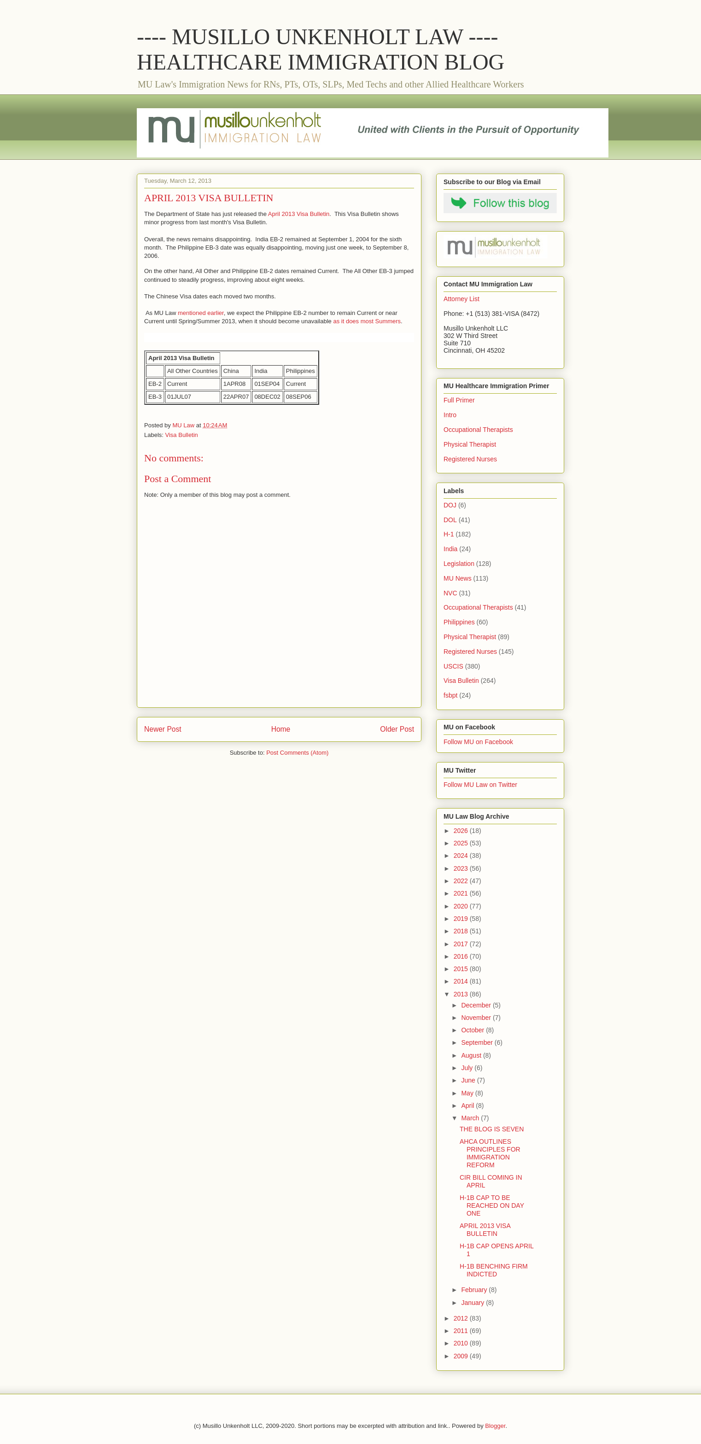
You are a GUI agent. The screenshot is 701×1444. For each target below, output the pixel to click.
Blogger (495, 1425)
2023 (462, 868)
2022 (462, 881)
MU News (458, 578)
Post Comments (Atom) (297, 752)
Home (281, 729)
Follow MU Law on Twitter (480, 784)
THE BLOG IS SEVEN (492, 1129)
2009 (462, 1356)
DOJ (450, 505)
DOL (450, 520)
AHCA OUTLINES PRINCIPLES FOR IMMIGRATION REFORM (490, 1153)
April (468, 1105)
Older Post (397, 729)
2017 (462, 944)
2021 (462, 893)
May (468, 1093)
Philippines (459, 622)
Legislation (459, 563)
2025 (462, 843)
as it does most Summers (367, 321)
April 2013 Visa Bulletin (298, 213)
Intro (450, 415)
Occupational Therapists (478, 429)
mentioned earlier (201, 312)
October (473, 1030)
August (472, 1055)
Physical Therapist (470, 444)
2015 (462, 968)
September (477, 1042)
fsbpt (450, 695)
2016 (462, 956)
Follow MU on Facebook (478, 741)
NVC (450, 593)
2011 (462, 1330)
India (450, 549)
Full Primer (459, 400)
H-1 (449, 534)
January (473, 1302)
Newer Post (162, 729)
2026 (462, 830)
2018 (462, 931)
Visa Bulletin (181, 434)
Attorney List (461, 299)
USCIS (453, 666)
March (471, 1118)
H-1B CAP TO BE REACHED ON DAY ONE (492, 1205)
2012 (462, 1318)
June (469, 1080)
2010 (462, 1343)
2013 (462, 994)
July (467, 1067)
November (476, 1017)
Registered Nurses (470, 459)
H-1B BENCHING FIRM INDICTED (494, 1270)
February (475, 1289)
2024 (462, 855)
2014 (462, 981)
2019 (462, 918)
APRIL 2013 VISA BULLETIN (485, 1229)
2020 (462, 906)
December (476, 1005)
